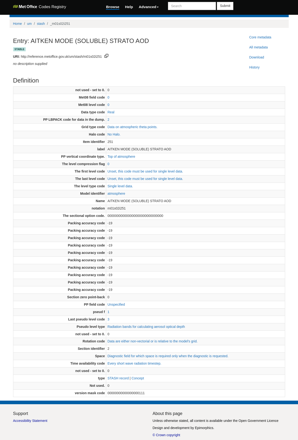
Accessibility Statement (30, 421)
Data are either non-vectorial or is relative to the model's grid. (152, 341)
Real (110, 112)
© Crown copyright (166, 435)
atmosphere (116, 193)
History (254, 67)
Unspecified (116, 304)
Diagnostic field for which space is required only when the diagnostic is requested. (167, 356)
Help (129, 7)
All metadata (258, 47)
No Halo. (113, 134)
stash (41, 24)
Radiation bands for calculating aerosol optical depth (146, 327)
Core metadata (260, 37)
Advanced (149, 7)
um (29, 24)
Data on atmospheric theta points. (132, 127)
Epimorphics (204, 428)
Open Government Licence (258, 421)
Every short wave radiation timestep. (134, 363)
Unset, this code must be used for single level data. (145, 171)
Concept (137, 378)
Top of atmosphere (121, 156)
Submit (225, 6)
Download (256, 57)
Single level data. (120, 186)
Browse (112, 7)
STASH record (118, 378)
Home (17, 24)
